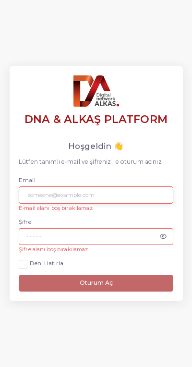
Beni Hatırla (46, 263)
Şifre (25, 222)
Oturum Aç (96, 282)
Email (27, 180)
